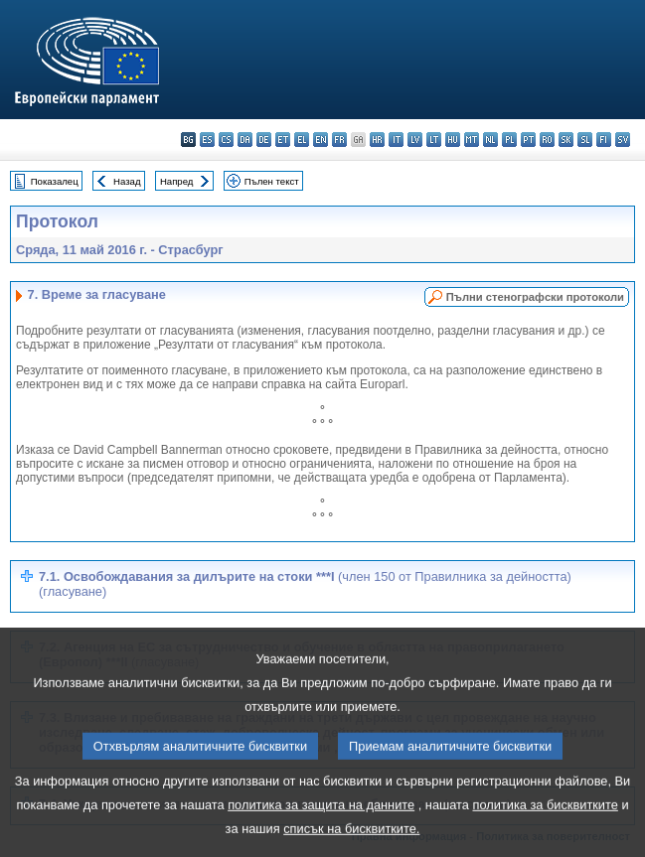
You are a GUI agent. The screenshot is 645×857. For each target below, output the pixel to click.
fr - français (339, 139)
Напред (177, 181)
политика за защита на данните (321, 827)
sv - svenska (622, 139)
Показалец (55, 181)
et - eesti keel (282, 139)
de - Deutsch (263, 139)
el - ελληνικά (301, 139)
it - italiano (396, 139)
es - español (207, 139)
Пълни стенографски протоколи (535, 297)
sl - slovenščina (584, 139)
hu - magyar (452, 139)
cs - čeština (226, 139)
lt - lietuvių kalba (433, 139)
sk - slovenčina (566, 139)
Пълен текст (271, 181)
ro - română (547, 139)
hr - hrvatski (377, 139)
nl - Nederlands (490, 139)
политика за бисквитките (545, 827)
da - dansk (245, 139)
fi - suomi (603, 139)
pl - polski (509, 139)
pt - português (528, 139)
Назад (127, 181)
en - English (320, 139)
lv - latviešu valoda (414, 139)
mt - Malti (471, 139)
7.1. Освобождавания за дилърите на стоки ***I (305, 584)
